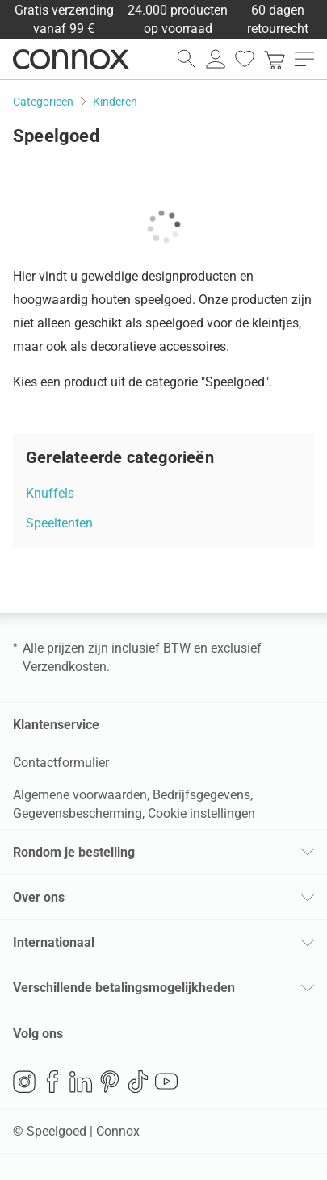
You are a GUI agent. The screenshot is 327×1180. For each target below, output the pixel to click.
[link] (274, 59)
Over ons (39, 897)
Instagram (24, 1081)
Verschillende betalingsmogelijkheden (124, 987)
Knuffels (50, 493)
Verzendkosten (65, 666)
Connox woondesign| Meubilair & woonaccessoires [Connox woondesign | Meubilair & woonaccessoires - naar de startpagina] (71, 58)
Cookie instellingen (201, 813)
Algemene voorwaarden (80, 795)
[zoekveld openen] (186, 59)
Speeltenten (59, 523)
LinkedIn (80, 1081)
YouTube (166, 1081)
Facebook (52, 1081)
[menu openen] (304, 59)
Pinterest (110, 1081)
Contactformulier (61, 762)
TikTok (138, 1081)
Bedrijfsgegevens (201, 795)
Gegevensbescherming (77, 813)
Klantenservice (56, 724)
